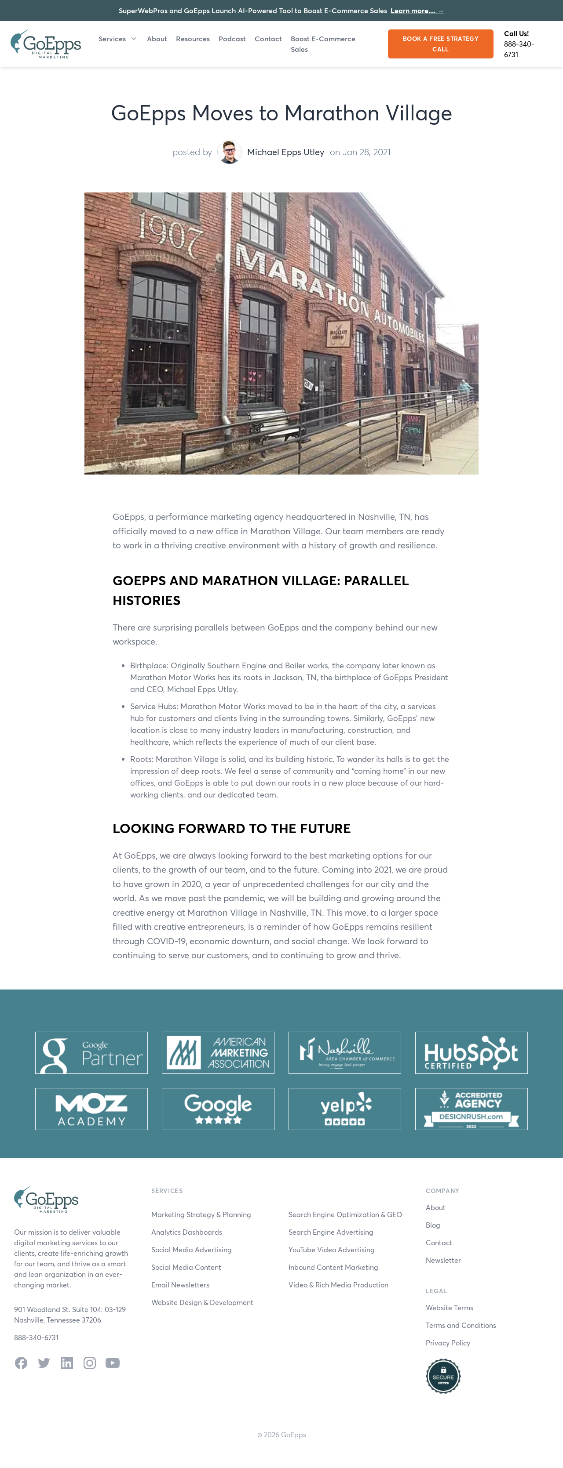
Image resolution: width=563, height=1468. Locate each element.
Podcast (232, 38)
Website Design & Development (202, 1302)
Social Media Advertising (191, 1249)
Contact (268, 38)
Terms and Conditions (461, 1325)
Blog (433, 1224)
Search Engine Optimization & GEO (345, 1214)
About (157, 38)
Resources (193, 38)
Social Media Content (186, 1267)
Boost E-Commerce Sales (323, 44)
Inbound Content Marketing (333, 1267)
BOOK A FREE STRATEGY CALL (441, 43)
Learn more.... (417, 10)
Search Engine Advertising (331, 1231)
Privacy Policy (448, 1342)
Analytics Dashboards (186, 1231)
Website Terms (449, 1307)
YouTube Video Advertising (332, 1249)
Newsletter (443, 1260)
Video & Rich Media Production (338, 1284)
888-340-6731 (519, 49)
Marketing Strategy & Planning (201, 1214)
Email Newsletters (180, 1284)
